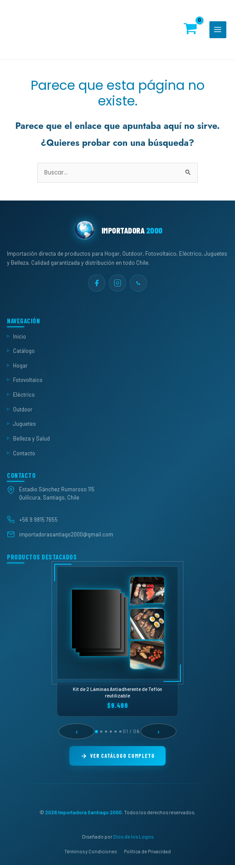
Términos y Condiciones (90, 851)
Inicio (19, 335)
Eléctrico (24, 394)
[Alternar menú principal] (217, 29)
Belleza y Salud (31, 438)
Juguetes (24, 423)
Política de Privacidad (147, 851)
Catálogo (24, 350)
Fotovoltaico (27, 379)
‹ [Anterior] (76, 731)
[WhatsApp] (138, 283)
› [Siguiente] (158, 731)
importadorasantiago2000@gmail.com (66, 533)
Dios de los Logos (133, 836)
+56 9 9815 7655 (38, 519)
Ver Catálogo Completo (117, 755)
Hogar (20, 365)
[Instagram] (117, 283)
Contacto (24, 452)
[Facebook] (96, 283)
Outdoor (23, 408)
